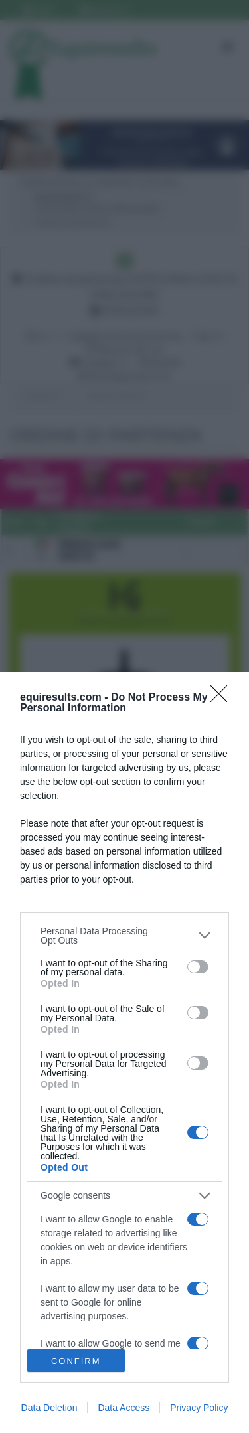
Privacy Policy (199, 1407)
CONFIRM (76, 1361)
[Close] (223, 698)
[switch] (197, 966)
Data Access (123, 1407)
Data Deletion (49, 1407)
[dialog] (124, 1052)
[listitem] (124, 935)
